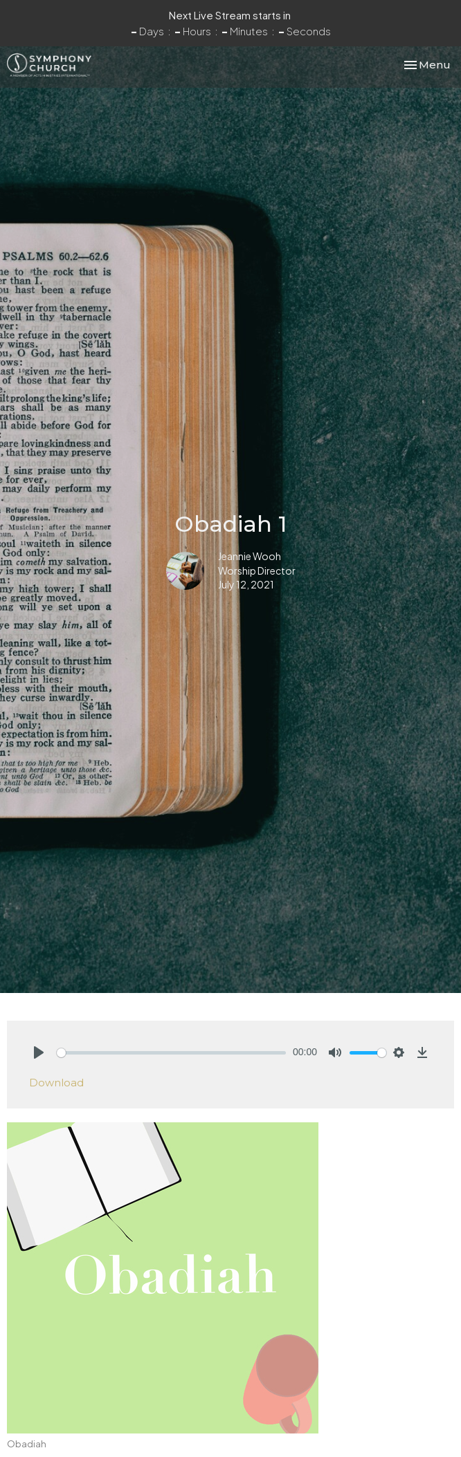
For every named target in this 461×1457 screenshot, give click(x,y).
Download (56, 1082)
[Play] (39, 1052)
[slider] (171, 1052)
